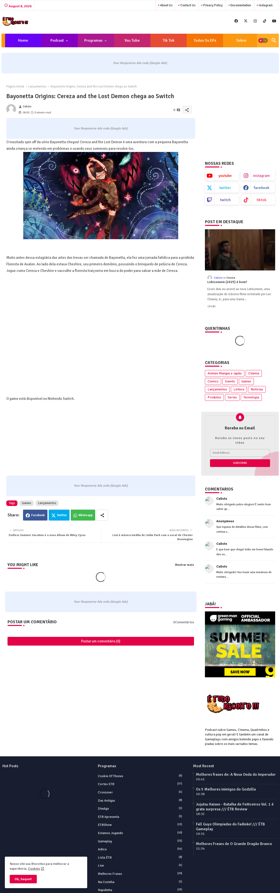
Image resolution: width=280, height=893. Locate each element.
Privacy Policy (212, 5)
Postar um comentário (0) (100, 641)
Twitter (62, 515)
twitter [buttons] (225, 187)
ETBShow (140, 824)
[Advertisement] (235, 114)
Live (140, 865)
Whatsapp (85, 515)
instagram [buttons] (261, 175)
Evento (230, 381)
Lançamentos (37, 86)
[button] (263, 40)
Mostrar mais (184, 565)
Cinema (253, 373)
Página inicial (15, 86)
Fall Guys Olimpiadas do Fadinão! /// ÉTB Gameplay (230, 826)
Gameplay (140, 841)
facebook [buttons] (261, 187)
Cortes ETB (140, 784)
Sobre (241, 40)
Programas (93, 40)
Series (232, 397)
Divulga (140, 808)
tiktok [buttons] (261, 200)
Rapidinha (140, 890)
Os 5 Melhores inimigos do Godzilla (226, 789)
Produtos (214, 397)
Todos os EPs (205, 40)
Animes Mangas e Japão (225, 373)
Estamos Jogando (140, 833)
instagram (265, 5)
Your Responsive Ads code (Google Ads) (140, 63)
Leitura (238, 389)
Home (23, 40)
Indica (140, 849)
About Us (165, 5)
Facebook (38, 515)
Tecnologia (251, 397)
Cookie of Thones (140, 776)
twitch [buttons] (225, 200)
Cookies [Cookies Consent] (34, 869)
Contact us (187, 5)
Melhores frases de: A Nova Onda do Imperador (236, 774)
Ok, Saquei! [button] (23, 879)
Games (26, 503)
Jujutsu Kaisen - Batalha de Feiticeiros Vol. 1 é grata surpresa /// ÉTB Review (235, 807)
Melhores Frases (140, 873)
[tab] (23, 40)
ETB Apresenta (140, 816)
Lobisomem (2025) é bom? (227, 282)
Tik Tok (168, 40)
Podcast (57, 40)
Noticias (257, 389)
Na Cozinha (140, 882)
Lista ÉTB (140, 857)
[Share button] (102, 515)
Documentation (240, 5)
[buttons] (236, 21)
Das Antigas (140, 800)
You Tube (132, 40)
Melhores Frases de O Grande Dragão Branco (234, 843)
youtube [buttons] (225, 175)
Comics (213, 381)
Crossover (140, 792)
